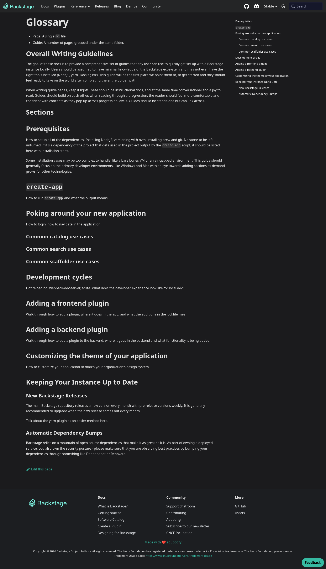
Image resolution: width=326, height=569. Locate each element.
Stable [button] (269, 6)
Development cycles (247, 57)
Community (151, 6)
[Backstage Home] (60, 503)
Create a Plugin (109, 526)
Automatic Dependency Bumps (258, 94)
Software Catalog (111, 519)
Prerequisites (243, 21)
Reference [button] (78, 6)
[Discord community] (257, 6)
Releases (102, 6)
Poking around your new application (257, 33)
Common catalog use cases (256, 39)
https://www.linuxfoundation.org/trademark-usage (179, 556)
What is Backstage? (112, 506)
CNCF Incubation (179, 533)
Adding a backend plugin (250, 70)
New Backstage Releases (254, 88)
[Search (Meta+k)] (306, 6)
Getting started (109, 513)
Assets (240, 513)
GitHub (240, 506)
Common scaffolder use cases (257, 51)
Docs (45, 6)
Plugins (59, 6)
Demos (131, 6)
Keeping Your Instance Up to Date (256, 82)
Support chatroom (180, 506)
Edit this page (39, 469)
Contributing (176, 513)
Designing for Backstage (117, 533)
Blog (117, 6)
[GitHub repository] (247, 6)
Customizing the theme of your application (262, 76)
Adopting (173, 519)
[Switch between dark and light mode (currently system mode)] (283, 6)
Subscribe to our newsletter (187, 526)
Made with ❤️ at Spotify (163, 542)
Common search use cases (255, 45)
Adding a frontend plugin (251, 64)
